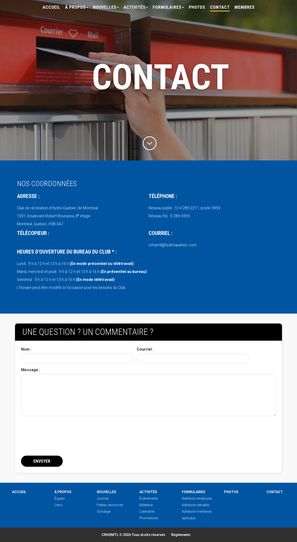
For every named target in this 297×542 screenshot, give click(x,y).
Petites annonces (110, 505)
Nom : (26, 349)
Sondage (104, 511)
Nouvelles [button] (106, 7)
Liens (58, 505)
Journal (102, 498)
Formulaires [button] (168, 7)
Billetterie (146, 505)
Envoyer (41, 461)
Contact (220, 7)
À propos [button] (76, 7)
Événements (148, 498)
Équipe (59, 498)
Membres (245, 7)
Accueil (51, 7)
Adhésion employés (197, 498)
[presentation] (58, 441)
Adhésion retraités (195, 505)
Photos (197, 7)
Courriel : (145, 349)
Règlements (180, 535)
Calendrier (147, 511)
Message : (30, 370)
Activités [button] (136, 7)
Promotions (148, 518)
